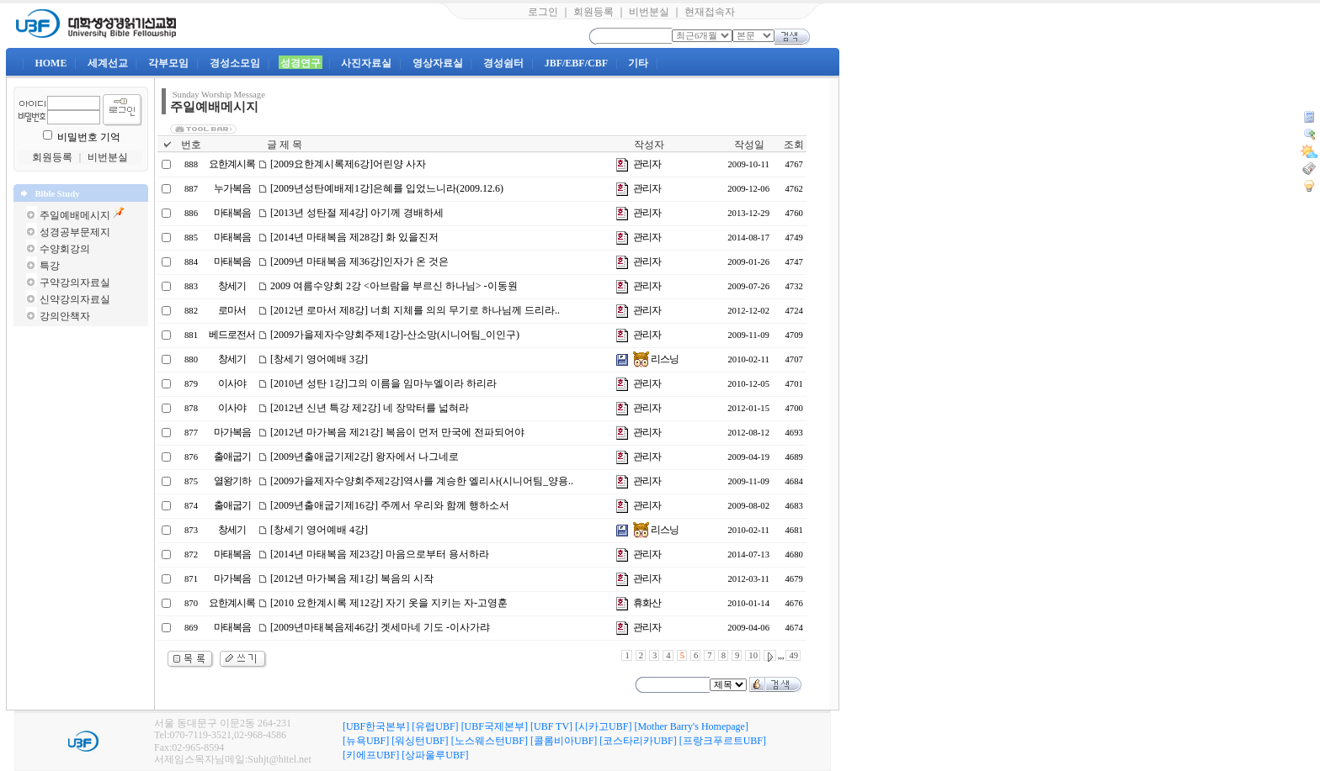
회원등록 (593, 12)
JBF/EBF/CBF (576, 63)
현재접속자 (709, 12)
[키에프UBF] (371, 755)
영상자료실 (437, 63)
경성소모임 (235, 63)
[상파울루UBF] (435, 755)
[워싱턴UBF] (419, 741)
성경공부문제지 (75, 232)
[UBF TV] (551, 726)
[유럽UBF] (435, 726)
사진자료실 (366, 63)
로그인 (543, 12)
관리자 (647, 164)
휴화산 (647, 603)
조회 (794, 145)
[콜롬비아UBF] (563, 741)
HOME (51, 63)
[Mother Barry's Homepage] (691, 726)
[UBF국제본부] (494, 726)
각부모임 (168, 63)
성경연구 (300, 63)
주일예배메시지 (75, 215)
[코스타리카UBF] (637, 741)
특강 (50, 266)
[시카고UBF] (603, 726)
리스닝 (656, 359)
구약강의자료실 (75, 282)
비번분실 (649, 12)
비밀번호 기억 (88, 137)
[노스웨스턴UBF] (489, 741)
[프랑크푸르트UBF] (722, 741)
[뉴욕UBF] (366, 741)
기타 (638, 63)
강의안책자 (65, 316)
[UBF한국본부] (376, 726)
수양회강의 (65, 249)
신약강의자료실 (75, 299)
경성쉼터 (503, 63)
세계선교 (108, 63)
